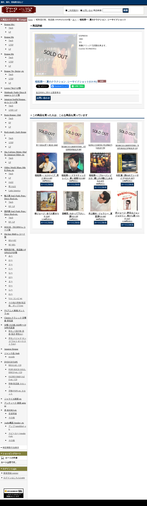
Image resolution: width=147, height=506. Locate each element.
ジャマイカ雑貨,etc (13, 399)
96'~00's (12, 245)
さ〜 (11, 264)
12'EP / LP (13, 110)
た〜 (11, 268)
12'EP (11, 45)
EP (10, 122)
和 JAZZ (12, 186)
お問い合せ (88, 10)
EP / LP (12, 206)
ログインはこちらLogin (14, 478)
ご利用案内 (73, 10)
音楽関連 (13, 413)
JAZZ (11, 182)
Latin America (14, 190)
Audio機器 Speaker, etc (14, 423)
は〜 (11, 277)
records (12, 357)
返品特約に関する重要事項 (48, 92)
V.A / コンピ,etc (15, 298)
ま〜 (11, 281)
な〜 (11, 273)
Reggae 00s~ (9, 24)
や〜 (11, 286)
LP (10, 32)
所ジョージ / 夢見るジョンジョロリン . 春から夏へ (127, 216)
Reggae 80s (9, 54)
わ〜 (11, 294)
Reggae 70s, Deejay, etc (14, 71)
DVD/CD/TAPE (11, 362)
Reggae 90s (9, 37)
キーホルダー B (47, 145)
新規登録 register (10, 473)
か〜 (11, 260)
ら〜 (11, 290)
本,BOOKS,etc (10, 410)
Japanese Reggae (11, 349)
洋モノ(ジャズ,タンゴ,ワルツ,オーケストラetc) (17, 341)
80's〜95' (12, 240)
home (30, 19)
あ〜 (11, 256)
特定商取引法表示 (11, 447)
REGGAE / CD (15, 365)
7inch (11, 28)
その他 (12, 418)
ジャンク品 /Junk (11, 353)
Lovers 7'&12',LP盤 (12, 88)
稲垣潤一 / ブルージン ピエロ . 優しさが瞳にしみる (100, 178)
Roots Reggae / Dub (12, 115)
